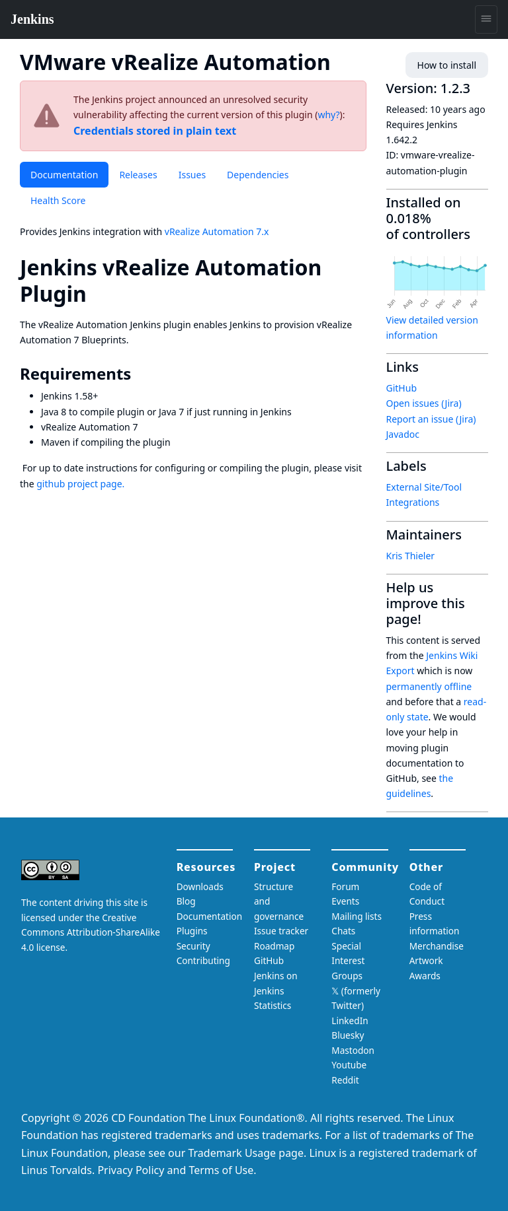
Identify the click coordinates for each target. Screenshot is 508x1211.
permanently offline (429, 686)
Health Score (57, 200)
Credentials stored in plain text (154, 130)
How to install (446, 65)
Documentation (64, 174)
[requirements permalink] (140, 374)
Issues (192, 174)
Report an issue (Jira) (431, 419)
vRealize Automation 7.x (217, 231)
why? (328, 114)
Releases (138, 174)
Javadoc (402, 434)
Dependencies (257, 174)
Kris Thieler (410, 555)
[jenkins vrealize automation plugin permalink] (98, 293)
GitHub (401, 388)
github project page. (80, 483)
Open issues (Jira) (424, 403)
